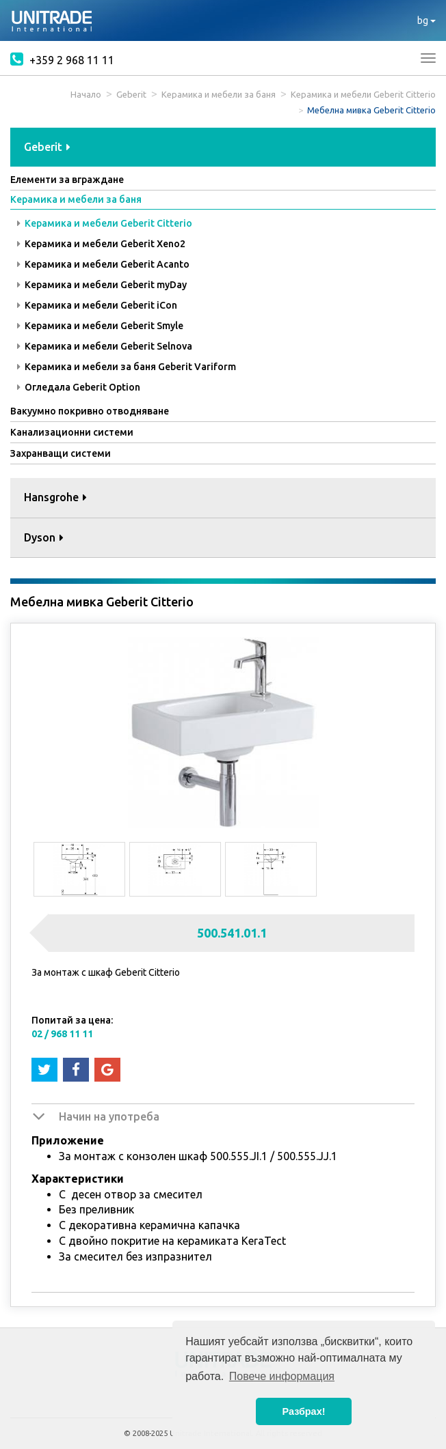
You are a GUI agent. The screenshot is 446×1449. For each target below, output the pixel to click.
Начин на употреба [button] (109, 1116)
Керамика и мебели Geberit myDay (102, 284)
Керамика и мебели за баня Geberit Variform (126, 366)
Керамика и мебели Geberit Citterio (363, 94)
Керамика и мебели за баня (218, 94)
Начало (85, 94)
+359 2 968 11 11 (62, 58)
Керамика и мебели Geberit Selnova (104, 346)
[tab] (223, 148)
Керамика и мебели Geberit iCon (97, 305)
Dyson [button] (44, 537)
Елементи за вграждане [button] (67, 179)
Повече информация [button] (281, 1376)
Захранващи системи (60, 453)
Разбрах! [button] (304, 1411)
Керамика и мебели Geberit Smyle (100, 325)
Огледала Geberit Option (78, 387)
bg (426, 20)
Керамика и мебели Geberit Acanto (103, 264)
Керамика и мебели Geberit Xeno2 (101, 243)
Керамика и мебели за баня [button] (76, 199)
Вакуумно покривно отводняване (89, 411)
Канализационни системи (71, 432)
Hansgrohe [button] (55, 497)
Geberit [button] (47, 147)
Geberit (131, 94)
